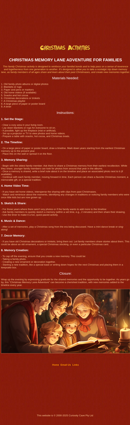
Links (75, 364)
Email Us (65, 364)
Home (55, 364)
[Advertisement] (65, 21)
